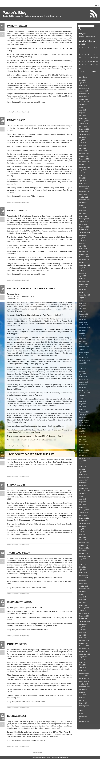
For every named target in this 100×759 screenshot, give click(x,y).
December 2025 (84, 93)
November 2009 (84, 616)
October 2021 (83, 229)
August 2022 (83, 202)
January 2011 (83, 578)
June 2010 (82, 597)
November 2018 (84, 322)
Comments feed (84, 719)
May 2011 (82, 567)
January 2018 (83, 349)
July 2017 (82, 365)
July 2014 (82, 463)
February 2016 (84, 412)
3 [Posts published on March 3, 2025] (79, 54)
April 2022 (82, 213)
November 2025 (84, 96)
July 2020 (82, 268)
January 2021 (83, 254)
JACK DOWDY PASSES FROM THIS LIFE (30, 454)
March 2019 (83, 311)
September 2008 (84, 654)
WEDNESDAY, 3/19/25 (19, 602)
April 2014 (82, 472)
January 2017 (83, 382)
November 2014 (84, 453)
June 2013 (82, 499)
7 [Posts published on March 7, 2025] (91, 54)
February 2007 (84, 706)
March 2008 (83, 670)
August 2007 (83, 689)
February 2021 (84, 251)
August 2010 (83, 591)
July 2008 (82, 659)
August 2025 (83, 104)
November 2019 (84, 289)
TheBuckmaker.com (62, 757)
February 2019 (84, 314)
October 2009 (83, 618)
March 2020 (83, 278)
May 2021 (82, 243)
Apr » (94, 71)
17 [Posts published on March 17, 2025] (80, 61)
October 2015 (83, 423)
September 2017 (84, 360)
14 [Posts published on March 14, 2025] (91, 57)
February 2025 (84, 121)
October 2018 (83, 325)
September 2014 (84, 458)
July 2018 (82, 333)
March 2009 (83, 638)
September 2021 (84, 232)
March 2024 (83, 151)
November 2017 (84, 355)
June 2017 (82, 368)
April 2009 (82, 635)
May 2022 (82, 210)
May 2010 (82, 599)
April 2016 (82, 406)
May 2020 (82, 273)
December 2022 (84, 191)
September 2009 (84, 621)
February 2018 (84, 346)
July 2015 (82, 431)
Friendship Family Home (87, 36)
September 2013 (84, 491)
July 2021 (82, 238)
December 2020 (84, 257)
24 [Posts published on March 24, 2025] (80, 64)
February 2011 (84, 575)
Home (97, 5)
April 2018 (82, 341)
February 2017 (84, 379)
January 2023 (83, 189)
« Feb (83, 71)
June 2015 (82, 433)
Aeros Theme (51, 757)
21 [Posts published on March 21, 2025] (91, 61)
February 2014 (84, 477)
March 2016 (83, 409)
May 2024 (82, 145)
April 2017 (82, 374)
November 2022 (84, 194)
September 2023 (84, 167)
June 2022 (82, 208)
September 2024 (84, 134)
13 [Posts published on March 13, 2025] (88, 57)
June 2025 (82, 110)
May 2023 (82, 178)
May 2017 (82, 371)
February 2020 (84, 281)
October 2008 (83, 651)
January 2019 (83, 317)
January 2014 (83, 480)
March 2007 (83, 703)
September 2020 (84, 265)
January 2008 (83, 676)
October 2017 (83, 357)
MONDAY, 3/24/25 (17, 210)
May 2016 (82, 404)
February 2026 (84, 88)
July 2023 (82, 172)
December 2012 (84, 515)
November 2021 (84, 227)
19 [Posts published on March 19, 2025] (85, 61)
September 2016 (84, 393)
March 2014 (83, 474)
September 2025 (84, 102)
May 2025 (82, 112)
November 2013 (84, 485)
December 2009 (84, 613)
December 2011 (84, 548)
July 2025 (82, 107)
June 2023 (82, 175)
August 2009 (83, 624)
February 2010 (84, 608)
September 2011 (84, 556)
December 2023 (84, 159)
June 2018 (82, 336)
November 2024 (84, 129)
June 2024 (82, 142)
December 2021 (84, 224)
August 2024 (83, 137)
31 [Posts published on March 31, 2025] (80, 68)
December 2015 (84, 417)
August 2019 (83, 297)
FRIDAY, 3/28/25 (16, 120)
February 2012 (84, 542)
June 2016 (82, 401)
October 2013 (83, 488)
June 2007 (82, 695)
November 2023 (84, 161)
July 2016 (82, 398)
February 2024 (84, 153)
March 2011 (83, 572)
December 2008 (84, 646)
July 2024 (82, 140)
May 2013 (82, 502)
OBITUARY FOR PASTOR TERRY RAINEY (31, 288)
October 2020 (83, 262)
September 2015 (84, 425)
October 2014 (83, 455)
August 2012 (83, 526)
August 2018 (83, 330)
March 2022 (83, 216)
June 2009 (82, 629)
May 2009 (82, 632)
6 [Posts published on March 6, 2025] (88, 54)
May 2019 (82, 306)
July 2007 (82, 692)
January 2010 (83, 610)
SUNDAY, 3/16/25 (16, 716)
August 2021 (83, 235)
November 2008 (84, 648)
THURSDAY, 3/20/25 (18, 552)
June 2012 (82, 531)
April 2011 (82, 570)
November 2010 (84, 583)
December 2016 (84, 385)
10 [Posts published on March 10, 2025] (80, 57)
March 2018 (83, 344)
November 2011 (84, 550)
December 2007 (84, 678)
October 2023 (83, 164)
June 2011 (82, 564)
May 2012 (82, 534)
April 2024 (82, 148)
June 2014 (82, 466)
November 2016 (84, 387)
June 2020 (82, 270)
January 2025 (83, 123)
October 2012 (83, 521)
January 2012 (83, 545)
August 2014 (83, 461)
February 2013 (84, 510)
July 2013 (82, 496)
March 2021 (83, 249)
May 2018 (82, 338)
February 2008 (84, 673)
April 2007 (82, 700)
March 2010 (83, 605)
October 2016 (83, 390)
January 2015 (83, 447)
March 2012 (83, 540)
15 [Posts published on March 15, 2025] (94, 57)
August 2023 (83, 170)
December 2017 (84, 352)
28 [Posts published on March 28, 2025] (91, 64)
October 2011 (83, 553)
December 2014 (84, 450)
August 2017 (83, 363)
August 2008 (83, 657)
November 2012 (84, 518)
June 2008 (82, 662)
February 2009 (84, 640)
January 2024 (83, 156)
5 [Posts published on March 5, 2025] (85, 54)
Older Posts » (37, 752)
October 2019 (83, 292)
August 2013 (83, 493)
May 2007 (82, 697)
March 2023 (83, 183)
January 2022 (83, 221)
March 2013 (83, 507)
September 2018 (84, 327)
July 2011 (82, 561)
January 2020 (83, 284)
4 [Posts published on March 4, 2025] (82, 54)
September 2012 (84, 523)
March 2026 (83, 85)
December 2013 (84, 482)
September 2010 (84, 589)
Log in (81, 713)
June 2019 (82, 303)
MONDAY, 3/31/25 (17, 25)
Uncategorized (23, 112)
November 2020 (84, 259)
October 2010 (83, 586)
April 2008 (82, 667)
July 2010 (82, 594)
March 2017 (83, 376)
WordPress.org (84, 721)
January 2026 (83, 91)
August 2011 (83, 559)
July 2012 (82, 529)
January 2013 (83, 512)
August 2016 (83, 395)
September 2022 (84, 200)
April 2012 (82, 537)
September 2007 (84, 686)
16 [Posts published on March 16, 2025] (97, 57)
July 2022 (82, 205)
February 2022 (84, 219)
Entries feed (83, 716)
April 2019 (82, 308)
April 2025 (82, 115)
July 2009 (82, 627)
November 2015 (84, 420)
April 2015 (82, 439)
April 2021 (82, 246)
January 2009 (83, 643)
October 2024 (83, 132)
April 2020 (82, 276)
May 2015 (82, 436)
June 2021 (82, 240)
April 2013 (82, 504)
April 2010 (82, 602)
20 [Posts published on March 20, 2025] (88, 61)
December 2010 (84, 580)
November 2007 (84, 681)
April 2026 (82, 83)
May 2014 (82, 469)
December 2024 (84, 126)
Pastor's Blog (15, 12)
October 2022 (83, 197)
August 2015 (83, 428)
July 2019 (82, 300)
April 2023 (82, 180)
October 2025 (83, 99)
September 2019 (84, 295)
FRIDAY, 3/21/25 (16, 484)
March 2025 (83, 118)
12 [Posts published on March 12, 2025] (85, 57)
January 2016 (83, 414)
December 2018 (84, 319)
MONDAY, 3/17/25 (17, 644)
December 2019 (84, 287)
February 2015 (84, 444)
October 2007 (83, 684)
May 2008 (82, 665)
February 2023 (84, 186)
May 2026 (82, 80)
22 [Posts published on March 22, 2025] (94, 61)
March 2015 (83, 442)
